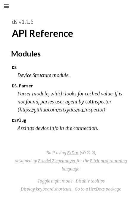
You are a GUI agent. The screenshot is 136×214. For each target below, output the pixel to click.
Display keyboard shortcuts (46, 189)
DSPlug (19, 120)
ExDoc (73, 152)
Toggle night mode (54, 181)
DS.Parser (22, 85)
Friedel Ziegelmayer (57, 160)
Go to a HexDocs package (98, 189)
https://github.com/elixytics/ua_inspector (61, 110)
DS (14, 67)
